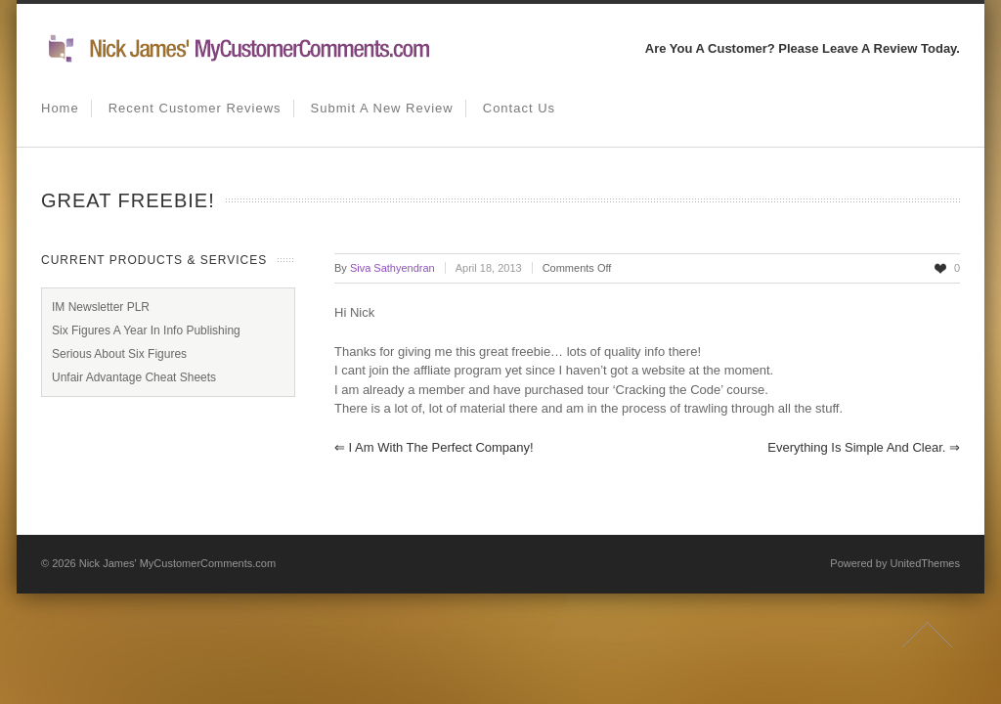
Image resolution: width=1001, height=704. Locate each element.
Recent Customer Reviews (195, 108)
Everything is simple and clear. (863, 447)
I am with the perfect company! (434, 447)
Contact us (519, 108)
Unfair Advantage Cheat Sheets (134, 377)
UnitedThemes (925, 563)
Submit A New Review (382, 108)
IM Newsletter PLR (101, 307)
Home (60, 108)
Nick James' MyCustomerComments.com (177, 563)
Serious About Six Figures (119, 354)
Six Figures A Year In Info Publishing (146, 330)
